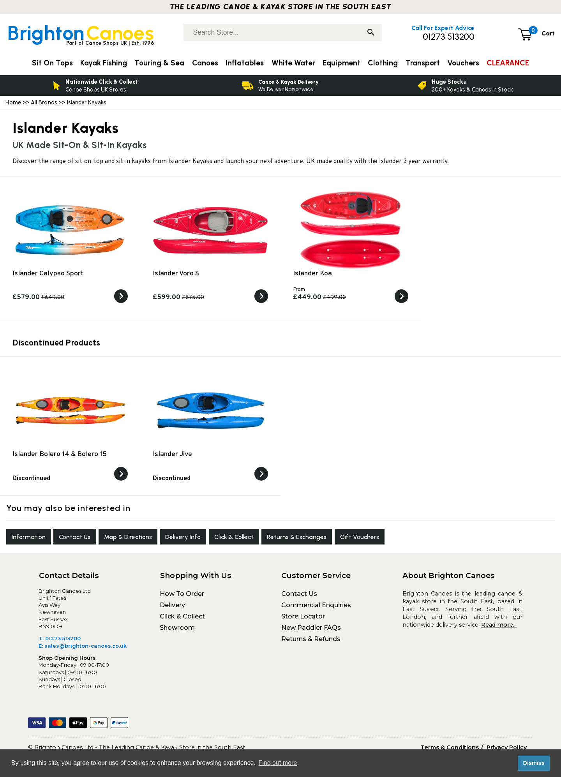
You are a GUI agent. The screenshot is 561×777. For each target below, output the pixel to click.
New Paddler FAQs (311, 631)
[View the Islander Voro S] (261, 301)
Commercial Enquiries (316, 609)
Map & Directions (148, 539)
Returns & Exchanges (344, 539)
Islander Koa (312, 273)
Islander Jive (172, 454)
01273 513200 (449, 37)
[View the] (121, 479)
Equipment (341, 62)
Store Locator (303, 620)
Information (32, 539)
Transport (423, 62)
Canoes (205, 62)
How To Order (182, 597)
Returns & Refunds (310, 643)
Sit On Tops (52, 62)
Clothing (383, 62)
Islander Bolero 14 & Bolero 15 (59, 454)
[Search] (371, 33)
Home (13, 102)
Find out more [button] (277, 762)
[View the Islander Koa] (401, 301)
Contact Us (85, 539)
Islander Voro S (176, 273)
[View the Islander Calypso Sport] (121, 301)
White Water (293, 62)
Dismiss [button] (533, 763)
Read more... (499, 628)
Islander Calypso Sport (47, 273)
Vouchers (463, 62)
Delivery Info (211, 539)
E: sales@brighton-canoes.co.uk (83, 650)
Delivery (172, 609)
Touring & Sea (159, 62)
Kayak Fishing (103, 62)
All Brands (44, 102)
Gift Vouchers (416, 539)
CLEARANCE (508, 62)
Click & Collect (271, 539)
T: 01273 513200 (60, 642)
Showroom (177, 631)
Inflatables (245, 62)
